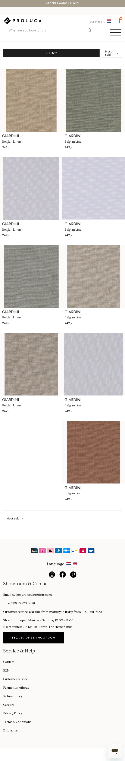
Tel (5, 603)
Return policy (12, 696)
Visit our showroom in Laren (62, 3)
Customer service (15, 679)
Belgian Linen (11, 141)
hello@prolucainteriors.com (32, 595)
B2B (6, 670)
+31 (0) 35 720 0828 (21, 603)
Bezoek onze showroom (33, 638)
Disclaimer (11, 730)
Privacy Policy (12, 713)
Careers (8, 705)
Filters (51, 53)
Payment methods (16, 687)
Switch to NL (101, 21)
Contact (8, 662)
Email (7, 595)
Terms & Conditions (17, 722)
